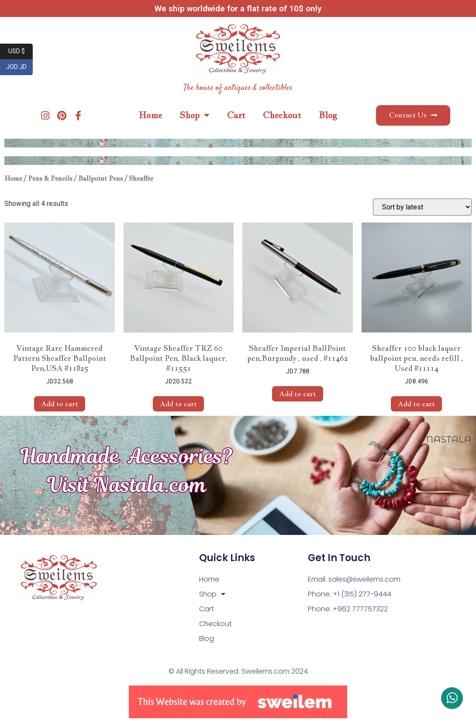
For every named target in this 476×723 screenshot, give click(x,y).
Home (150, 115)
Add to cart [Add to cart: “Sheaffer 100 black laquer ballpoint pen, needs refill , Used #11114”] (416, 403)
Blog (328, 115)
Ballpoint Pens (100, 178)
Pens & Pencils (50, 178)
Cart (236, 115)
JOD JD (19, 67)
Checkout (282, 115)
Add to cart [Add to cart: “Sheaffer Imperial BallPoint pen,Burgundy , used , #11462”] (297, 393)
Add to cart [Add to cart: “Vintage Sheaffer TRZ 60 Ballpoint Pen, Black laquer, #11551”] (178, 403)
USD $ (20, 51)
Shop (194, 115)
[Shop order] (422, 207)
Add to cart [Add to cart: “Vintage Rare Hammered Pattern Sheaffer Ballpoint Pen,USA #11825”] (59, 403)
